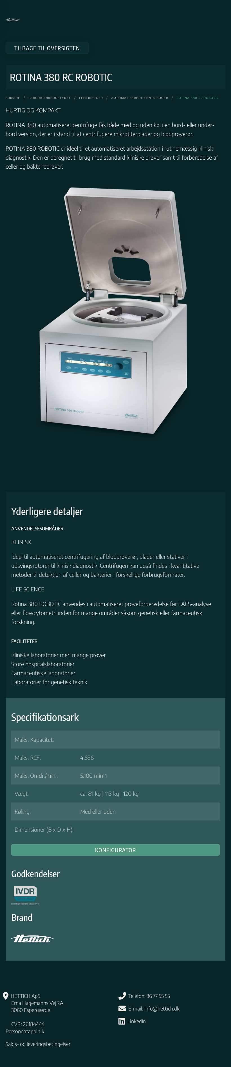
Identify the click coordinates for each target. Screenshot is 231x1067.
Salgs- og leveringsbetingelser (38, 1044)
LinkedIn (136, 1021)
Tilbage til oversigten (47, 47)
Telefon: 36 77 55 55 (149, 996)
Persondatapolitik (25, 1031)
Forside (13, 98)
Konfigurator (115, 849)
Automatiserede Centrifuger (139, 98)
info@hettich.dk (162, 1008)
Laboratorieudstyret (49, 98)
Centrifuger (91, 98)
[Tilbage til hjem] (13, 19)
